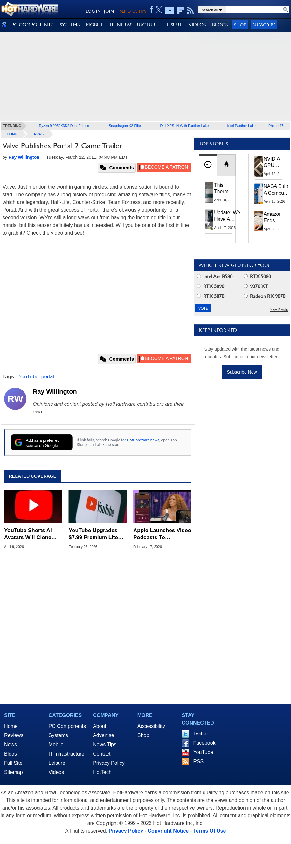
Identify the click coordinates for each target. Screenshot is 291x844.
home (12, 134)
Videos (56, 772)
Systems (58, 735)
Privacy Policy (109, 763)
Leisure (57, 763)
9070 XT (256, 286)
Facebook (204, 743)
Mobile (56, 744)
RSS (198, 761)
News (39, 134)
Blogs (10, 753)
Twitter (200, 733)
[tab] (208, 165)
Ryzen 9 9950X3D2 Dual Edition (64, 126)
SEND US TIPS (133, 11)
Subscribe (264, 24)
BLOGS (220, 25)
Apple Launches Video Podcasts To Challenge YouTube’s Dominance (162, 534)
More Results (279, 310)
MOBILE (94, 25)
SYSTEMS (70, 25)
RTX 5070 (210, 296)
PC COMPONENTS (32, 25)
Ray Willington (55, 391)
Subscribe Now (242, 372)
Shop (240, 24)
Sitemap (13, 772)
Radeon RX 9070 (264, 296)
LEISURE (173, 25)
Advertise (103, 735)
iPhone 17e (277, 126)
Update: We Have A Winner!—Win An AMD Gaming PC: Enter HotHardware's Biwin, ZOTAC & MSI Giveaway (230, 215)
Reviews (13, 735)
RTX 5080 (257, 276)
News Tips (104, 744)
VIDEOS (197, 25)
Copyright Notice (168, 830)
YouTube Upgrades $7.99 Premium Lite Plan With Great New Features (95, 534)
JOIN (109, 11)
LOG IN (93, 11)
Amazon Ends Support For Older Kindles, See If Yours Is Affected (273, 217)
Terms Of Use (209, 830)
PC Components (67, 726)
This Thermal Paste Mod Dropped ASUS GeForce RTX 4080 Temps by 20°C (225, 188)
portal (47, 376)
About (99, 726)
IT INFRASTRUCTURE (134, 25)
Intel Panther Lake (241, 126)
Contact (101, 753)
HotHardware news (143, 440)
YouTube (28, 376)
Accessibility (151, 726)
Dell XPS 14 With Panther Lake (184, 126)
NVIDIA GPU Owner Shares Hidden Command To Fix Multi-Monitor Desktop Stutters (275, 162)
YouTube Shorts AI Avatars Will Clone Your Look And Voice (31, 534)
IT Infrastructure (67, 753)
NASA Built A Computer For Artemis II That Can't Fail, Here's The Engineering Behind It (277, 190)
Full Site (13, 763)
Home (11, 726)
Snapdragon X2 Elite (125, 126)
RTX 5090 (210, 286)
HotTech (102, 772)
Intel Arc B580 (214, 276)
